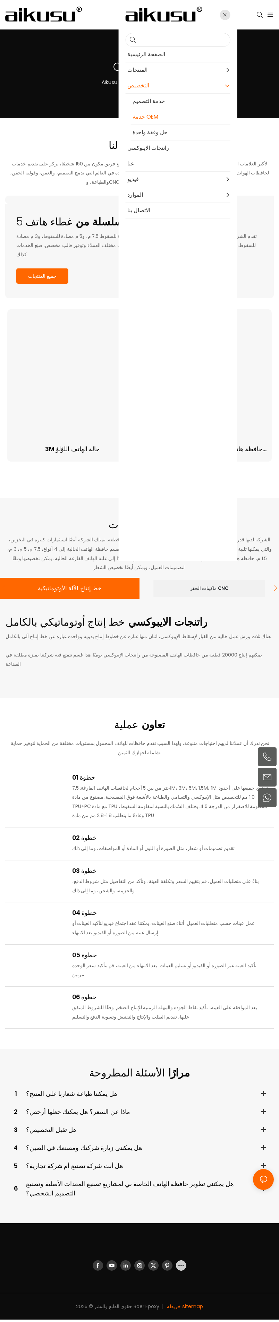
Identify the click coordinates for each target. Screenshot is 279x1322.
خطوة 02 (84, 840)
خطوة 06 (84, 999)
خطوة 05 (84, 957)
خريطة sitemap (184, 1308)
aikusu (109, 82)
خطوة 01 (83, 779)
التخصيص (135, 82)
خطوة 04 (84, 915)
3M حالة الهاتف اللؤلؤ (72, 449)
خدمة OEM (164, 82)
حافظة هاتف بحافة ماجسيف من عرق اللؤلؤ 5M (206, 449)
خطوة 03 (84, 872)
